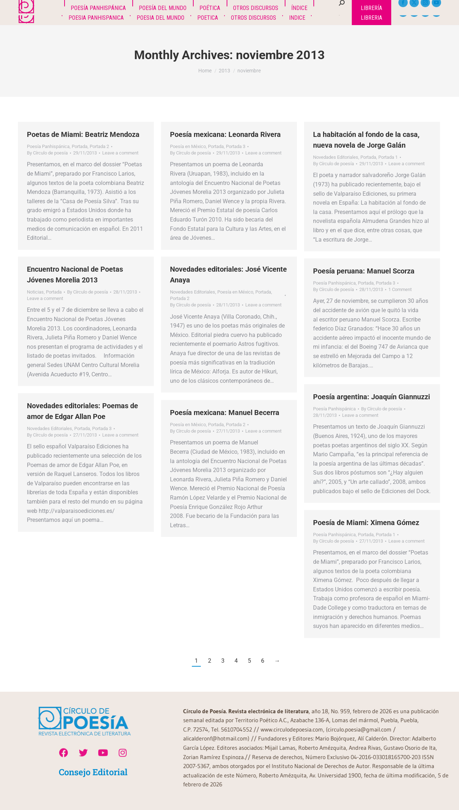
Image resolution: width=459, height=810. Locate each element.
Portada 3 (235, 146)
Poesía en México (188, 146)
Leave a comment (120, 153)
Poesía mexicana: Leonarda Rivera (225, 134)
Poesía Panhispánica (48, 146)
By (47, 153)
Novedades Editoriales (335, 157)
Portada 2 (99, 146)
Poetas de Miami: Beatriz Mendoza (83, 134)
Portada (79, 146)
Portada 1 (388, 157)
